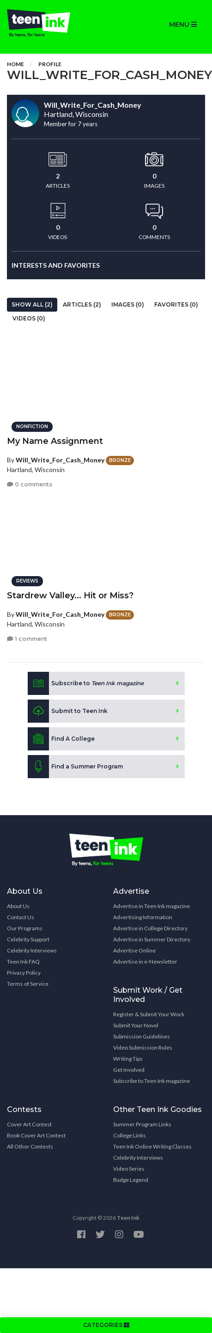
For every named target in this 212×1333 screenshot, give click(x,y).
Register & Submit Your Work (148, 1014)
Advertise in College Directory (150, 928)
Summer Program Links (142, 1124)
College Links (129, 1135)
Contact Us (20, 917)
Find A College (61, 738)
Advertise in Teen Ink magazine (151, 906)
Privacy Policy (24, 972)
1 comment (27, 638)
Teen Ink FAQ (23, 961)
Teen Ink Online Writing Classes (152, 1146)
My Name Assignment (55, 441)
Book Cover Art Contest (36, 1135)
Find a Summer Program (75, 766)
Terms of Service (27, 983)
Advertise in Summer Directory (151, 939)
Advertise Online (134, 950)
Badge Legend (130, 1179)
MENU (183, 24)
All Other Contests (30, 1146)
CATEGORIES (106, 1324)
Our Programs (24, 928)
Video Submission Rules (142, 1047)
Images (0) (127, 304)
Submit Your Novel (135, 1025)
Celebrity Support (28, 939)
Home (15, 64)
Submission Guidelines (141, 1036)
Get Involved (129, 1069)
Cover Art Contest (29, 1124)
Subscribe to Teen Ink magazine (151, 1080)
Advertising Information (142, 917)
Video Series (129, 1168)
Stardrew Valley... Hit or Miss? (70, 595)
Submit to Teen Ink (68, 711)
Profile (49, 64)
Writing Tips (128, 1058)
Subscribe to (86, 683)
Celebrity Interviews (32, 950)
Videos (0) (28, 318)
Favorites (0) (176, 304)
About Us (18, 906)
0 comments (29, 484)
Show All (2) (32, 304)
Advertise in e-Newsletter (145, 961)
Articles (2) (82, 304)
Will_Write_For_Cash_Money (60, 460)
